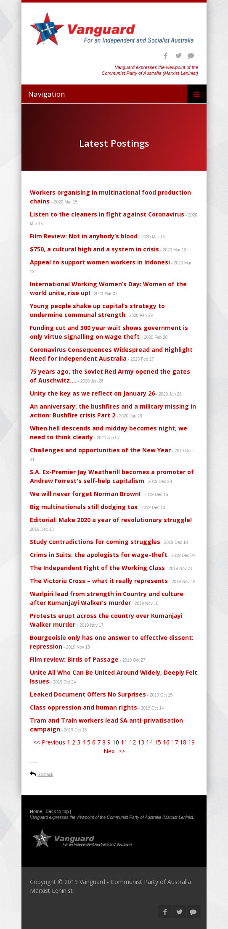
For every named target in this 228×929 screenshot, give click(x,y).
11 (124, 742)
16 (166, 742)
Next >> (114, 751)
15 (157, 742)
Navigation (46, 94)
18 (183, 742)
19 (191, 742)
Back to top (57, 811)
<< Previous (49, 742)
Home (36, 811)
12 (132, 742)
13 (141, 742)
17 (174, 742)
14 (149, 742)
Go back (45, 774)
